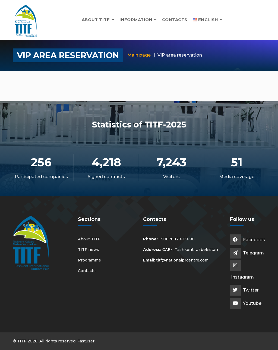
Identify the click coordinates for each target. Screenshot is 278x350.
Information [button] (138, 19)
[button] (208, 19)
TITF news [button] (88, 249)
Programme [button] (89, 260)
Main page (139, 55)
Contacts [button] (174, 19)
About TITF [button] (98, 19)
